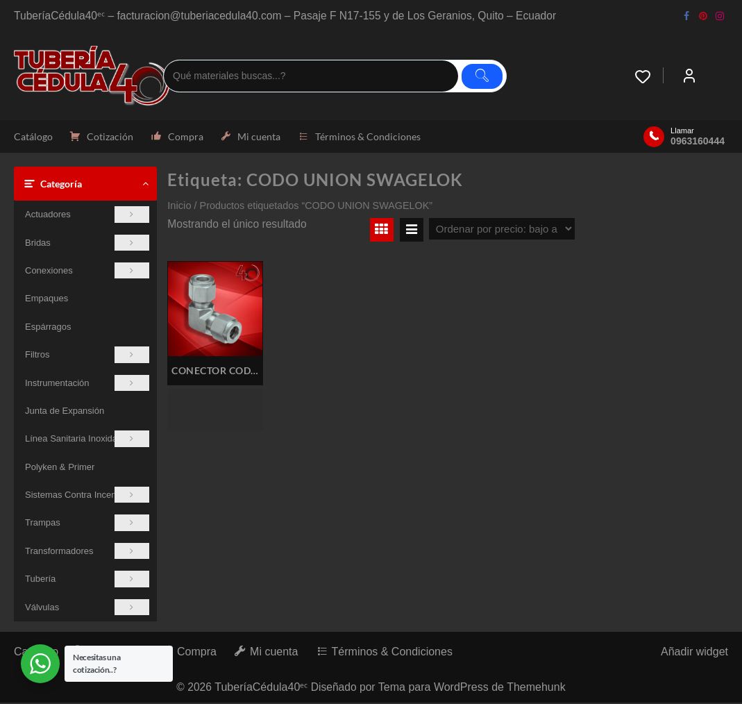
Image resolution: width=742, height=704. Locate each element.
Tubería (87, 580)
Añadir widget (694, 653)
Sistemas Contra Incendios (87, 496)
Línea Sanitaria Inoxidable (87, 440)
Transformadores (87, 552)
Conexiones (87, 272)
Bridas (87, 243)
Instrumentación (87, 384)
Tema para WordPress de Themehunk (473, 688)
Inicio (179, 206)
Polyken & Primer (59, 468)
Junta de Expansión (64, 412)
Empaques (46, 299)
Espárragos (48, 328)
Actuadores (87, 216)
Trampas (87, 524)
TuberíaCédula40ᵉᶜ (260, 688)
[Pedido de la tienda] (502, 230)
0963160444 (698, 141)
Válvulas (87, 609)
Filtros (87, 356)
